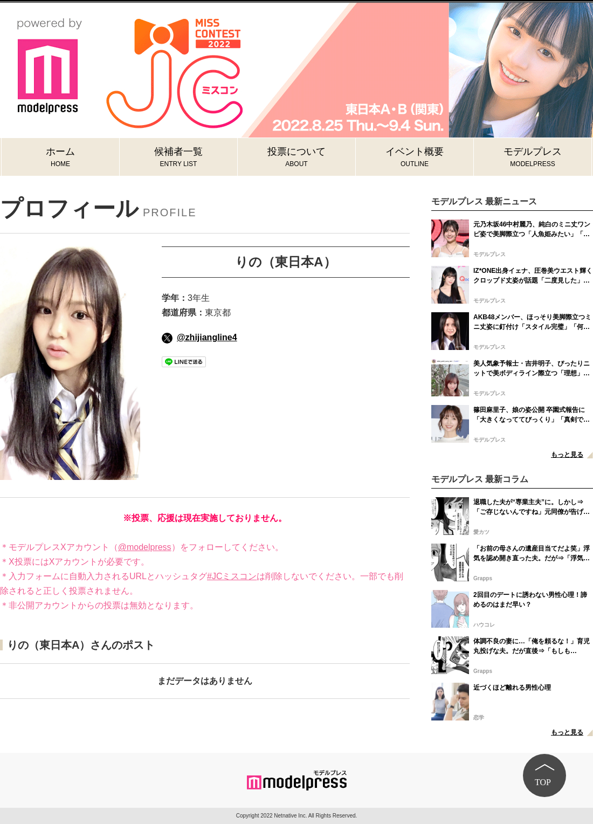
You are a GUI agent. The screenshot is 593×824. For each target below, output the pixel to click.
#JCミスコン (232, 576)
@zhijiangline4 (199, 337)
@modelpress (144, 547)
